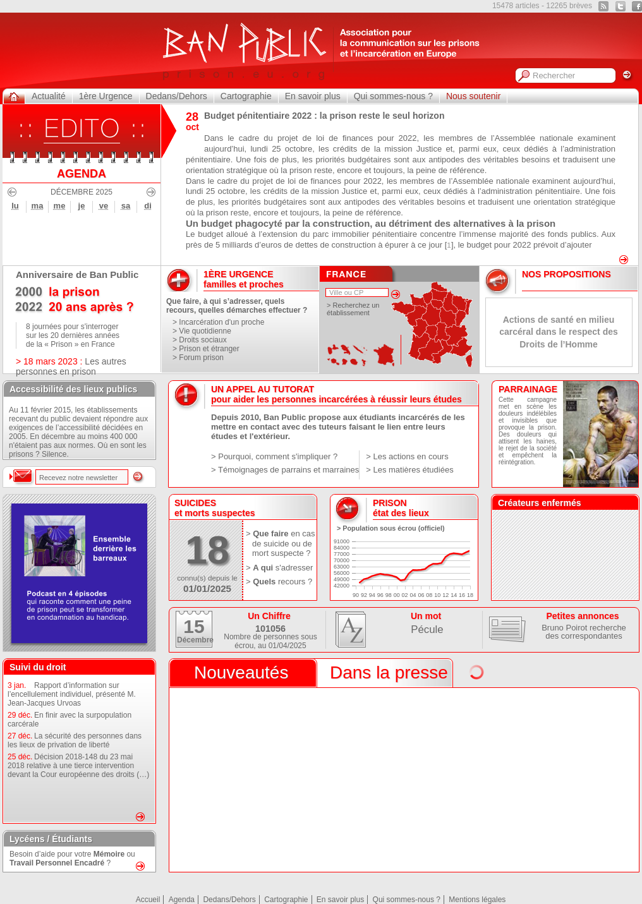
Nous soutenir (473, 96)
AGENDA (81, 173)
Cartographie (246, 96)
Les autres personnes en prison (71, 366)
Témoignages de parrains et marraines (288, 469)
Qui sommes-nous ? (393, 96)
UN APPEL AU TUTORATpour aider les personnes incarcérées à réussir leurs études (336, 394)
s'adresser (294, 567)
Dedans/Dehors (176, 96)
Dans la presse (389, 672)
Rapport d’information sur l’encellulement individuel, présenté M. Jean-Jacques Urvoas (72, 694)
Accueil (148, 899)
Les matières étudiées (413, 469)
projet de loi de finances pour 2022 (347, 138)
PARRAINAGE (528, 389)
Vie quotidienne (205, 331)
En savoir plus (313, 96)
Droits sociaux (202, 339)
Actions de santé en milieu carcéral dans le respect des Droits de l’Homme (558, 332)
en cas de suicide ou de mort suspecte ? (283, 543)
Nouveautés (241, 672)
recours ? (295, 581)
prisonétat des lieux (401, 508)
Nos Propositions (566, 274)
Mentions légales (477, 899)
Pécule (427, 630)
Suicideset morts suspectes (214, 508)
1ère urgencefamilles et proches (243, 279)
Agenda (182, 899)
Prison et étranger (209, 348)
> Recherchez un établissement (353, 308)
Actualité (49, 96)
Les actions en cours (410, 456)
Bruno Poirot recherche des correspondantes (584, 632)
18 (207, 550)
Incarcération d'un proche (221, 322)
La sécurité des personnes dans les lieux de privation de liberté (75, 740)
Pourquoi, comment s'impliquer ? (277, 456)
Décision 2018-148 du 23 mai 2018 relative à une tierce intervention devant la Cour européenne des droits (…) (78, 765)
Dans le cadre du (240, 138)
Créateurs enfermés (539, 503)
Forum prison (201, 357)
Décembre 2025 (81, 192)
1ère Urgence (106, 96)
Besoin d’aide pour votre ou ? (72, 858)
